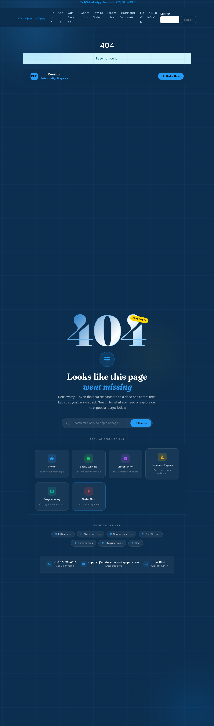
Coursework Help (121, 534)
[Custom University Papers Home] (50, 76)
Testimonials (111, 15)
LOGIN (142, 17)
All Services (63, 534)
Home (52, 17)
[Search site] (100, 423)
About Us (60, 17)
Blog (136, 543)
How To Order (98, 15)
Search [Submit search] (141, 423)
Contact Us (85, 15)
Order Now (171, 76)
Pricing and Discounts (127, 15)
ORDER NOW (152, 15)
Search (165, 14)
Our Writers (150, 534)
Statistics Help (90, 534)
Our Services (72, 17)
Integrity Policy (112, 543)
